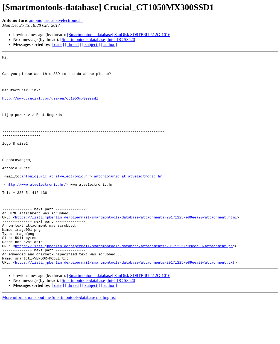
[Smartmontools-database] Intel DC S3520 (97, 39)
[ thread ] (73, 44)
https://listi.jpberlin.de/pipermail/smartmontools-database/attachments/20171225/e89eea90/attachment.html (126, 249)
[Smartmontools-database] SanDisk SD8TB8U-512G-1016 (118, 34)
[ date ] (58, 44)
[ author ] (109, 44)
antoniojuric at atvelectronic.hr (56, 20)
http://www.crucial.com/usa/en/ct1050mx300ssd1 (50, 107)
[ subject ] (91, 44)
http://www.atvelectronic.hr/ (36, 210)
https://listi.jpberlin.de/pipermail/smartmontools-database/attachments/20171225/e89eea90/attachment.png (125, 284)
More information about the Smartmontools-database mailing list (59, 339)
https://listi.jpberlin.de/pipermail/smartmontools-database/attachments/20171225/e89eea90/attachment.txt (125, 304)
